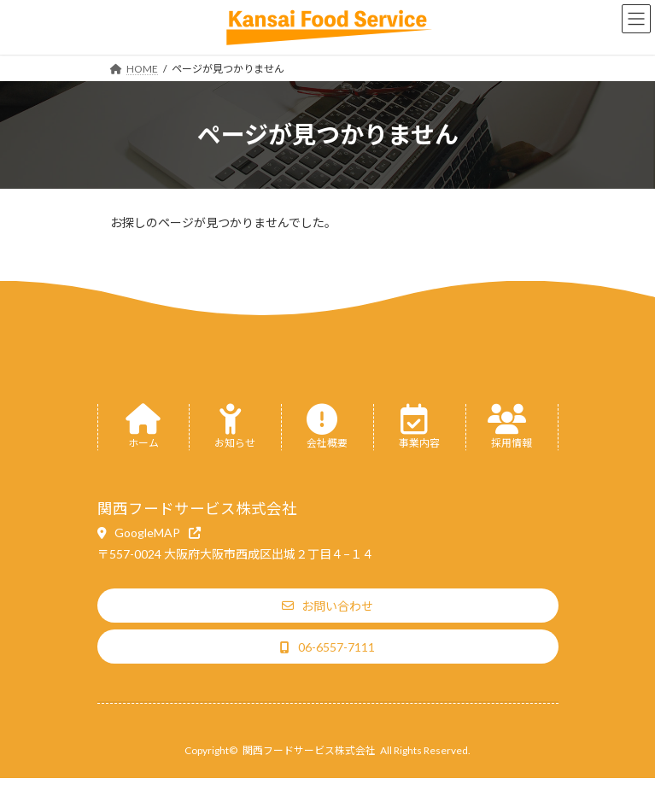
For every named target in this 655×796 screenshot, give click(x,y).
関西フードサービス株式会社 (309, 750)
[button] (149, 532)
